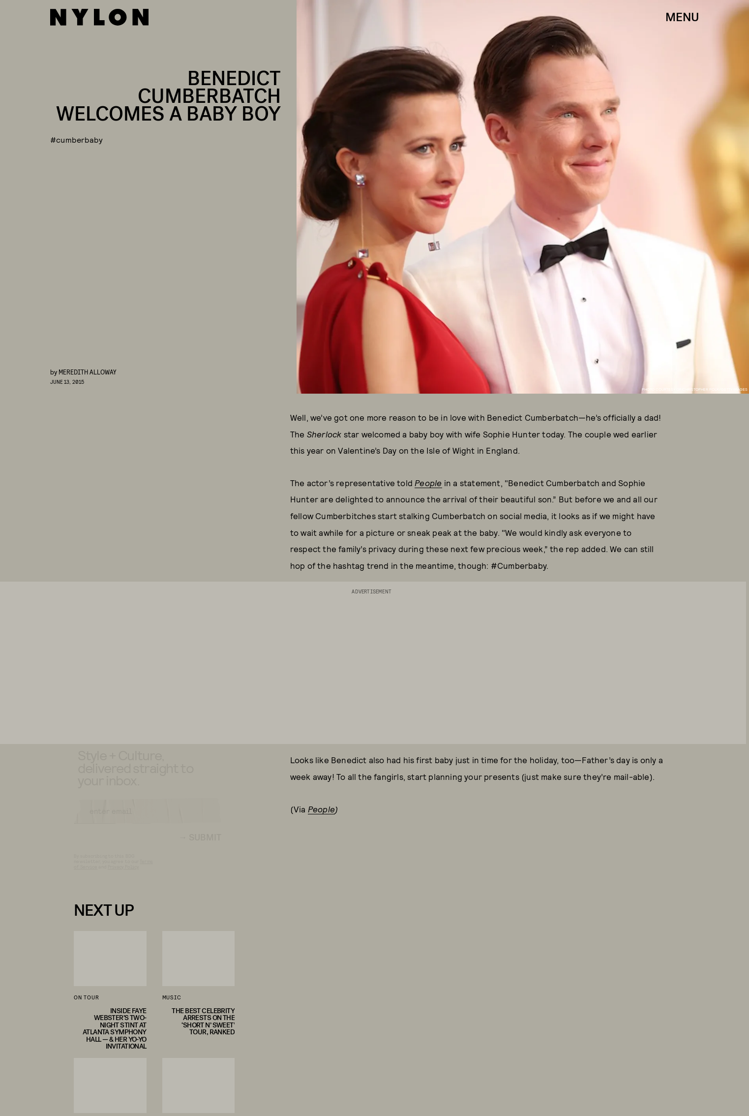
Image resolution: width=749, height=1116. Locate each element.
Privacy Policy (123, 875)
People (428, 483)
